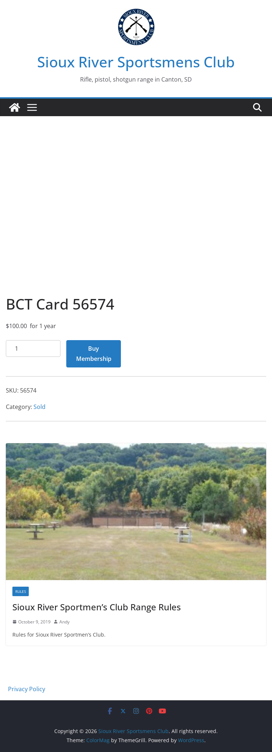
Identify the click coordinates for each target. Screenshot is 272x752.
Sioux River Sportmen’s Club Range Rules (96, 607)
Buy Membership (93, 353)
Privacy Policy (26, 689)
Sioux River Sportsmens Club (136, 62)
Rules (20, 591)
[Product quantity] (33, 348)
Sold (39, 407)
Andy (64, 622)
